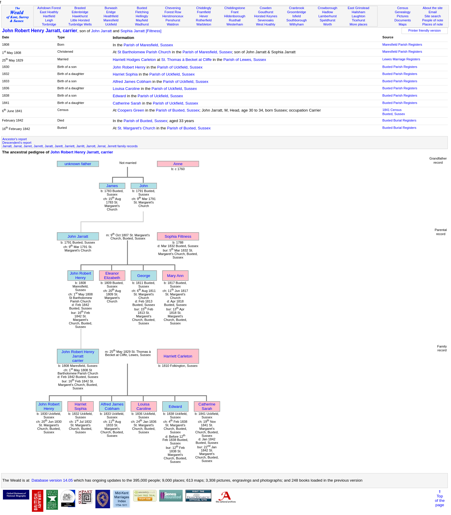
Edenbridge (80, 12)
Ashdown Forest (49, 8)
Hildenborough (234, 16)
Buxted (142, 8)
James (112, 186)
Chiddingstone (234, 8)
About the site (433, 8)
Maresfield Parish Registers (402, 44)
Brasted (79, 8)
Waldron (173, 24)
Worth (327, 24)
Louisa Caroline (126, 88)
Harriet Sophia (125, 74)
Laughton (358, 16)
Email (432, 12)
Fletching (141, 12)
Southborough (296, 20)
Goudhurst (265, 12)
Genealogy (403, 12)
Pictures (403, 16)
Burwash (110, 8)
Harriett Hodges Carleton (134, 59)
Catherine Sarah (127, 103)
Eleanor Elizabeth (112, 275)
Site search (433, 16)
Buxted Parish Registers (399, 67)
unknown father (77, 164)
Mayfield (142, 20)
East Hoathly (49, 12)
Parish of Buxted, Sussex (178, 110)
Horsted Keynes (265, 16)
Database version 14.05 (52, 480)
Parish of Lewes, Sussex (244, 59)
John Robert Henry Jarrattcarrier (77, 356)
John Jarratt (101, 31)
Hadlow (327, 12)
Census (402, 8)
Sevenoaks (266, 20)
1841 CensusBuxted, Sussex (393, 112)
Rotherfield (204, 20)
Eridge (111, 12)
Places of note (432, 24)
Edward (119, 96)
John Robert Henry (129, 67)
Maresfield (110, 20)
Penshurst (173, 20)
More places (359, 24)
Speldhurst (327, 20)
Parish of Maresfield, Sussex (148, 45)
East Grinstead (358, 8)
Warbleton (203, 24)
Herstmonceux (173, 16)
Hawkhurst (80, 16)
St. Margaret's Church (136, 128)
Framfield (203, 12)
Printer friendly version (424, 30)
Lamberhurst (327, 16)
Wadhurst (142, 24)
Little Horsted (80, 20)
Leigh (49, 20)
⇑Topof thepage (440, 498)
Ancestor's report (14, 139)
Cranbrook (296, 8)
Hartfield (49, 16)
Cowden (266, 8)
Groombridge (296, 12)
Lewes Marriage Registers (401, 59)
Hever (203, 16)
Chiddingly (203, 8)
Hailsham (358, 12)
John (144, 186)
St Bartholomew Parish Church (144, 52)
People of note (432, 20)
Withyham (296, 24)
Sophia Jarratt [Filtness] (140, 31)
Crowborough (327, 8)
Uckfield (111, 24)
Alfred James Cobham (132, 81)
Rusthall (235, 20)
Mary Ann (175, 275)
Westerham (235, 24)
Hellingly (142, 16)
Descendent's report (16, 142)
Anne (177, 164)
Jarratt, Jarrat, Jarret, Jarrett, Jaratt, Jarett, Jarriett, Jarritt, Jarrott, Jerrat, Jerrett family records (70, 146)
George (143, 275)
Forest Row (172, 12)
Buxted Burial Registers (399, 120)
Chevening (173, 8)
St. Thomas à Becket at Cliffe (186, 59)
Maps (403, 24)
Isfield (296, 16)
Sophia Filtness (177, 236)
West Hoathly (265, 24)
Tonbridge (49, 24)
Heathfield (111, 16)
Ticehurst (358, 20)
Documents (403, 20)
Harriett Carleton (178, 356)
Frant (235, 12)
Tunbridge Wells (80, 24)
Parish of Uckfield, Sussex (180, 67)
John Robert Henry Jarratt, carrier (39, 30)
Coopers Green (130, 110)
